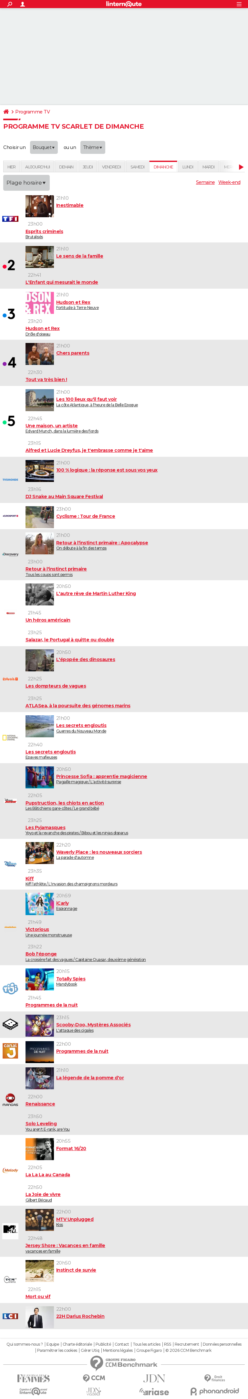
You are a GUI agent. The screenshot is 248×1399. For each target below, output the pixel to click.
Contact (122, 1344)
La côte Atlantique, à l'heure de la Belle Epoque (135, 402)
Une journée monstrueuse (135, 932)
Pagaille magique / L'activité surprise (135, 779)
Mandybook (135, 981)
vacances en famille (135, 1248)
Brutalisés (135, 234)
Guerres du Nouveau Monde (135, 728)
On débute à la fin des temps (135, 545)
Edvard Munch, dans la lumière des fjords (135, 428)
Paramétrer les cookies (57, 1350)
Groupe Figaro (149, 1350)
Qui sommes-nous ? (24, 1344)
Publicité (103, 1344)
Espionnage (135, 906)
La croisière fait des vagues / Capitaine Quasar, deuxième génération (135, 956)
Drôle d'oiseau (135, 331)
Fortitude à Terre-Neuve (135, 305)
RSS (167, 1344)
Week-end (229, 182)
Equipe (52, 1344)
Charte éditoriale (77, 1344)
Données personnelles (222, 1344)
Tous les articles (146, 1344)
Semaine (205, 182)
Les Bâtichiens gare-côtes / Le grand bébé (135, 805)
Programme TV (32, 112)
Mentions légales (118, 1350)
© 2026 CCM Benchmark (188, 1350)
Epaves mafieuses (135, 754)
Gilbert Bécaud (135, 1197)
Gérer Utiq (90, 1350)
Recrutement (187, 1344)
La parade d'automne (135, 855)
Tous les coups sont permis (135, 571)
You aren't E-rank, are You (135, 1126)
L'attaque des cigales (135, 1027)
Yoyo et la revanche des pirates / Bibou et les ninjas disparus (135, 830)
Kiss (135, 1222)
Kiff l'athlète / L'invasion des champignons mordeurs (135, 881)
